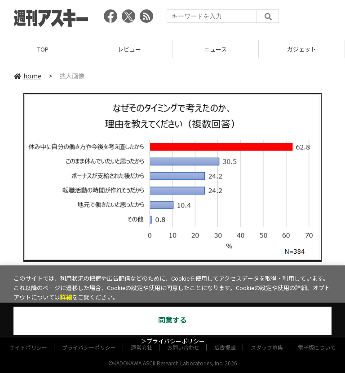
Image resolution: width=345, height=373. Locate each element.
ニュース (215, 49)
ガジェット (301, 49)
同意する (172, 320)
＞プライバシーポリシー (173, 341)
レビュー (129, 49)
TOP (43, 49)
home (27, 75)
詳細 (66, 297)
